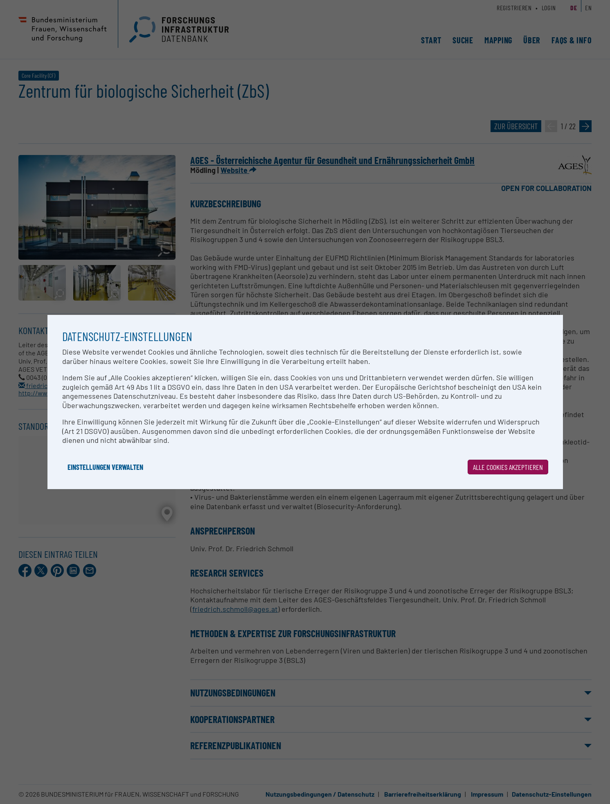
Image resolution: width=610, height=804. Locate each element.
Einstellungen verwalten (105, 467)
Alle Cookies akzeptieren (508, 467)
